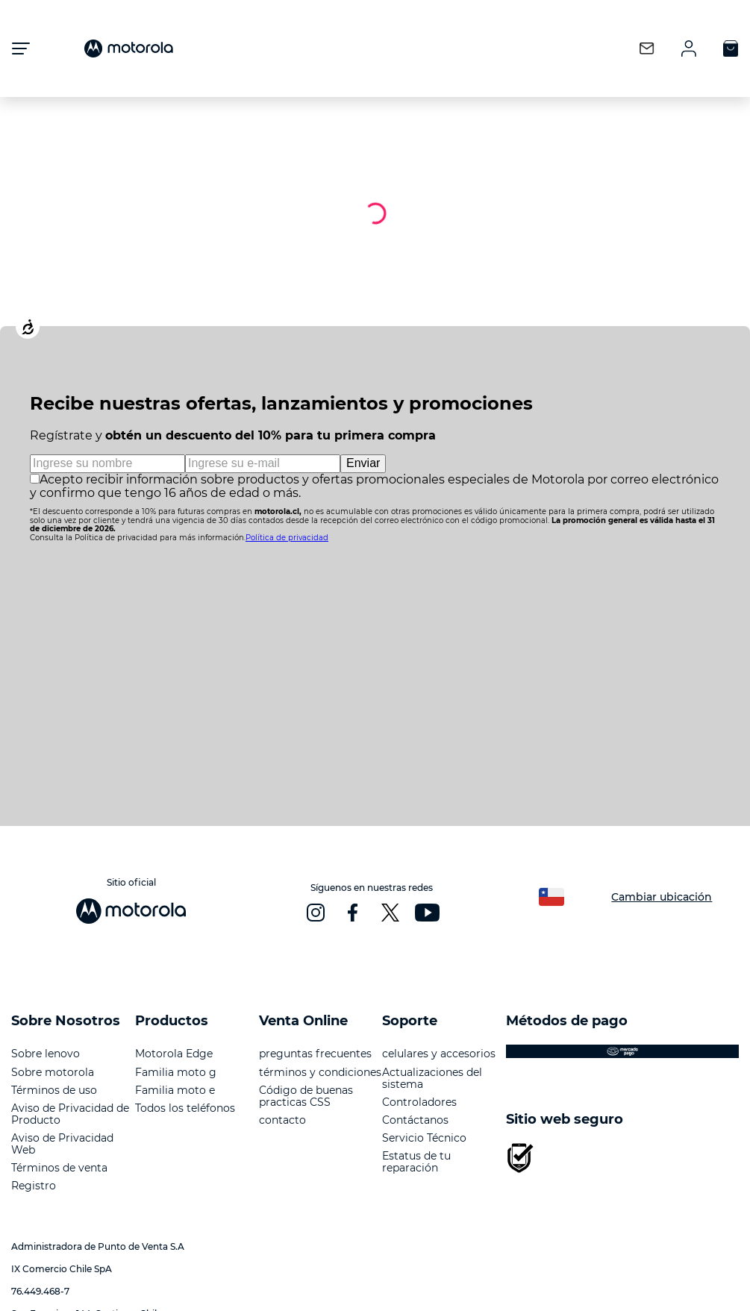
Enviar (363, 463)
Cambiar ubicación (661, 897)
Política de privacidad (287, 537)
